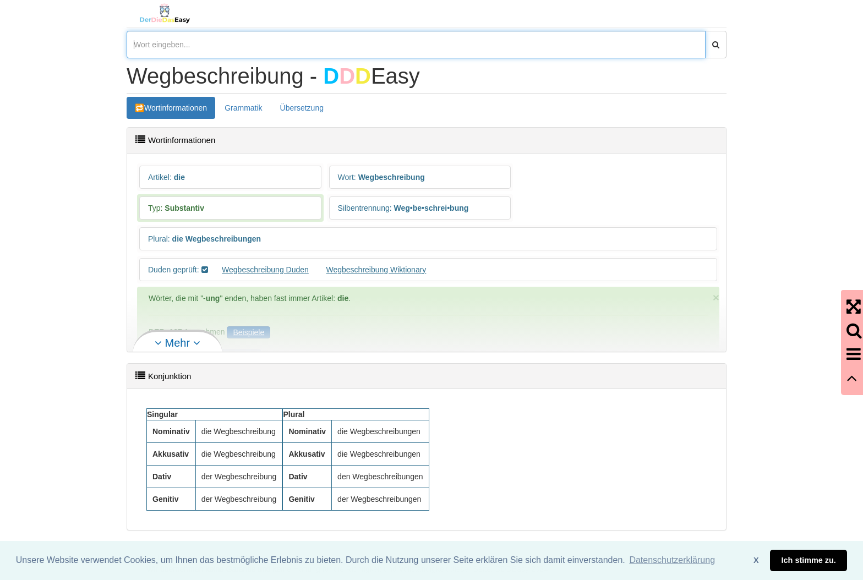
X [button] (756, 560)
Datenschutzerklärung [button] (672, 560)
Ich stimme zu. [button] (809, 560)
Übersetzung (302, 107)
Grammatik (243, 107)
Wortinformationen (175, 107)
